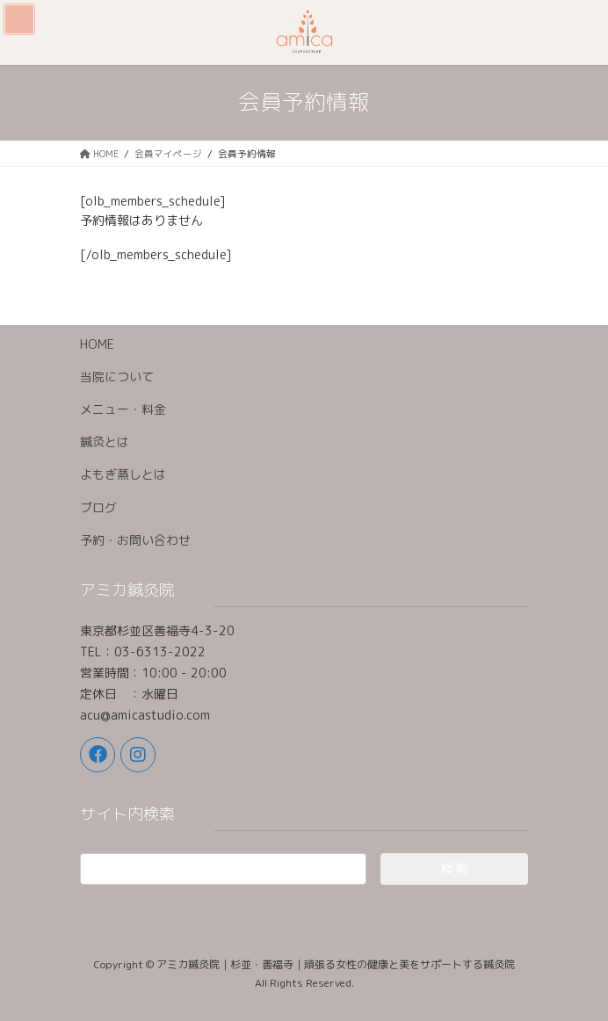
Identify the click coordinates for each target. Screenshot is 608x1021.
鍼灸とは (104, 441)
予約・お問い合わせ (135, 540)
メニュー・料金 (123, 409)
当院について (117, 376)
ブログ (98, 507)
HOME (97, 344)
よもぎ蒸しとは (123, 474)
